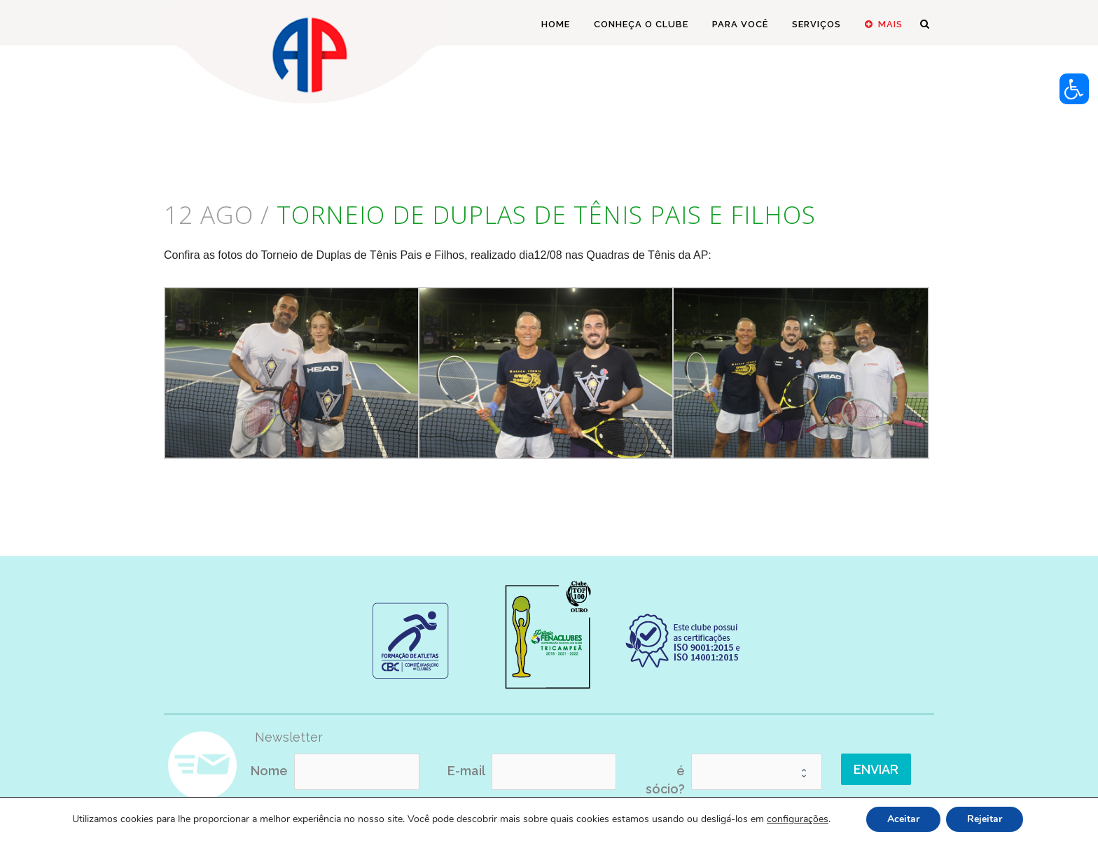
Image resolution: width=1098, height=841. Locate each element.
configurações (797, 819)
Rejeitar (984, 819)
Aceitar (903, 819)
